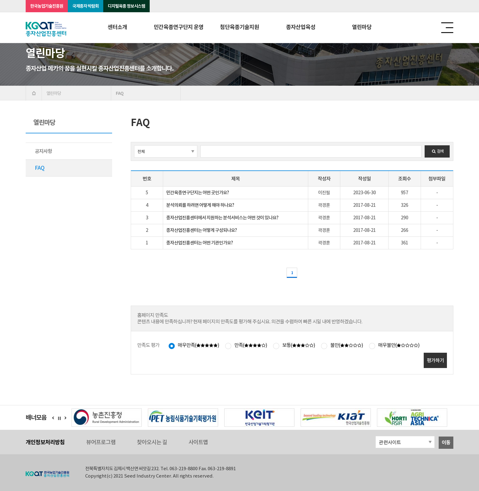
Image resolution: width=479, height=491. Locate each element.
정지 (61, 418)
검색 (437, 151)
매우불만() (398, 345)
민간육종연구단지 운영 (178, 27)
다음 (65, 418)
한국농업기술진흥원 (46, 6)
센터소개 (117, 27)
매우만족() (198, 345)
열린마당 (361, 27)
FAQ (39, 168)
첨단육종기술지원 (239, 27)
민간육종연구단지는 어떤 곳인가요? (197, 192)
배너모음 (36, 418)
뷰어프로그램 (100, 442)
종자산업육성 (300, 27)
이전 (53, 418)
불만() (346, 345)
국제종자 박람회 (85, 6)
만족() (250, 345)
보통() (298, 345)
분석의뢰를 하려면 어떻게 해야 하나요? (200, 205)
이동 (446, 442)
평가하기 (435, 360)
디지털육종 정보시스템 (126, 6)
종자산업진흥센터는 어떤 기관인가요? (199, 243)
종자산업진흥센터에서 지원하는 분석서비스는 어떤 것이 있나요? (222, 218)
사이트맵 (198, 442)
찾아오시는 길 (152, 442)
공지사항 (43, 151)
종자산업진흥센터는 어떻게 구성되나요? (201, 230)
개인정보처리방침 (45, 442)
